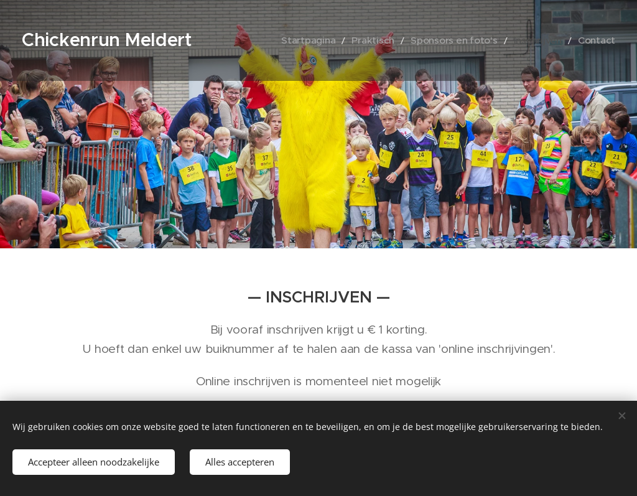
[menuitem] (340, 40)
